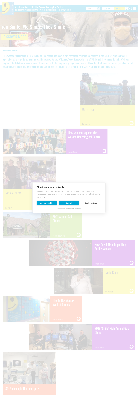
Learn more (41, 197)
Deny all (69, 203)
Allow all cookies (46, 203)
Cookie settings (91, 203)
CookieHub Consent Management (72, 208)
